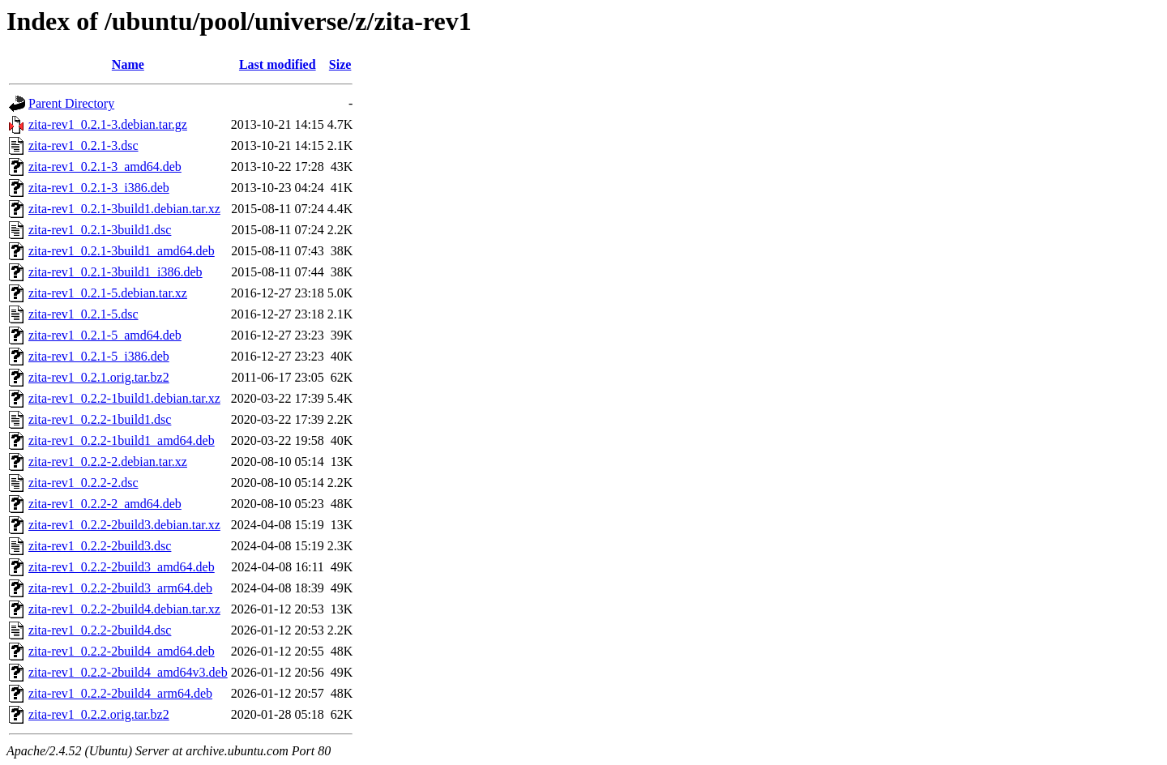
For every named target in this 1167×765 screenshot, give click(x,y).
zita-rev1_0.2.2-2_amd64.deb (105, 504)
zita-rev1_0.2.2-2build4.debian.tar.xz (124, 609)
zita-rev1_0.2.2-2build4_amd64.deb (121, 651)
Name (128, 64)
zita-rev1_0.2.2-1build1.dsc (99, 419)
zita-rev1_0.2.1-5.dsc (83, 314)
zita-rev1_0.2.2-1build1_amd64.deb (121, 440)
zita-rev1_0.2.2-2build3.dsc (99, 546)
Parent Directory (71, 103)
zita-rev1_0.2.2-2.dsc (83, 482)
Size (340, 64)
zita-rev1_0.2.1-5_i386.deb (98, 356)
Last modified (277, 64)
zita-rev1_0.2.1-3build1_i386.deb (115, 272)
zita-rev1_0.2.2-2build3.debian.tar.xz (124, 525)
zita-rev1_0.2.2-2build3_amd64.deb (121, 567)
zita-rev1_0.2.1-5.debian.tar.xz (107, 293)
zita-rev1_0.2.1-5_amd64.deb (105, 335)
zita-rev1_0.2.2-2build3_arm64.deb (120, 588)
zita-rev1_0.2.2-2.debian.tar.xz (107, 461)
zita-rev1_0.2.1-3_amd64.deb (105, 166)
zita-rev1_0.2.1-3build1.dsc (99, 230)
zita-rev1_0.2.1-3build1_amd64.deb (121, 251)
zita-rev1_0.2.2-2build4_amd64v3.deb (128, 672)
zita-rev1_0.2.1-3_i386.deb (98, 187)
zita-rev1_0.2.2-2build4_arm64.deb (120, 693)
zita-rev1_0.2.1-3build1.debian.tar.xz (124, 209)
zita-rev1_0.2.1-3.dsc (83, 145)
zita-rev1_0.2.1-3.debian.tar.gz (107, 124)
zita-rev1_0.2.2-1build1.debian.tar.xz (124, 398)
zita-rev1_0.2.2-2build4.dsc (99, 630)
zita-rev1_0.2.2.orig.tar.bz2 (98, 714)
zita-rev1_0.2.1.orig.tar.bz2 (98, 377)
